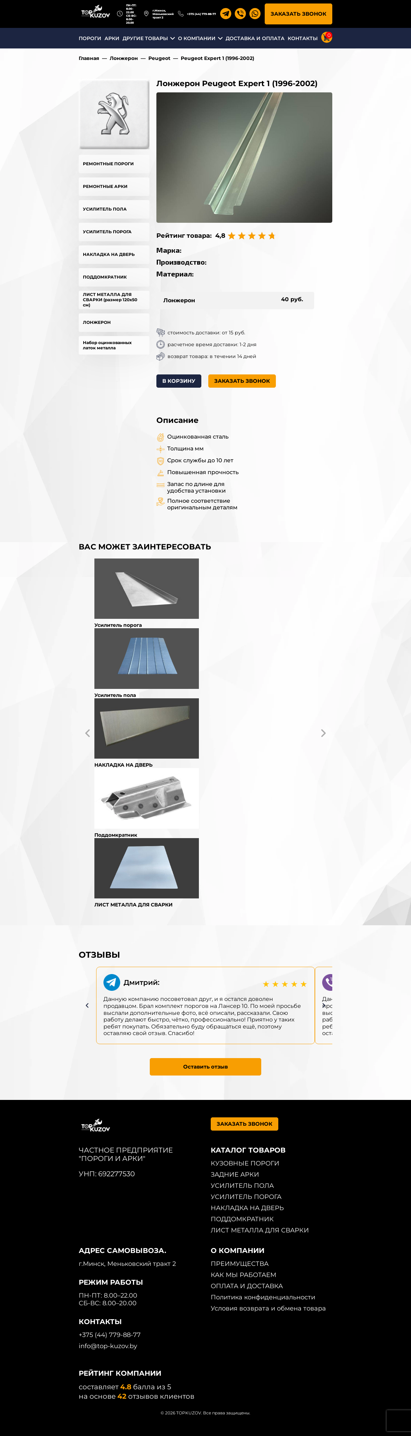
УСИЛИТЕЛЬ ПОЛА (105, 209)
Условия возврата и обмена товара (268, 1308)
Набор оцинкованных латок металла (107, 345)
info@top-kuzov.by (108, 1346)
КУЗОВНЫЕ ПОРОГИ (245, 1163)
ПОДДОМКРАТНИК (105, 277)
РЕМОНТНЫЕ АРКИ (105, 186)
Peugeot (159, 58)
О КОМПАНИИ (197, 38)
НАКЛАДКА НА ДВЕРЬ (109, 254)
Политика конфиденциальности (263, 1297)
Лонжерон (124, 58)
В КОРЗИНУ (178, 381)
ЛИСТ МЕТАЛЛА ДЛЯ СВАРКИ (260, 1230)
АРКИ (111, 38)
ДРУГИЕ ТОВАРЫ (145, 38)
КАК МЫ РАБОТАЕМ (243, 1275)
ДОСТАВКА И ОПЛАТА (255, 38)
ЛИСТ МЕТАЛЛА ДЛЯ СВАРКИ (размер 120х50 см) (110, 299)
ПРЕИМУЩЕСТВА (240, 1264)
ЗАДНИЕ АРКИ (235, 1174)
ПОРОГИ (90, 38)
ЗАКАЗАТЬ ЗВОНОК (298, 13)
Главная (89, 58)
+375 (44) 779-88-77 (201, 14)
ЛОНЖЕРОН (97, 322)
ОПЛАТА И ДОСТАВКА (247, 1286)
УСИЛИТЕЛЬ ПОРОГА (107, 231)
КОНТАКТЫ (303, 38)
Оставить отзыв (205, 1066)
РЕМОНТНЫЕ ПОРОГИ (108, 163)
